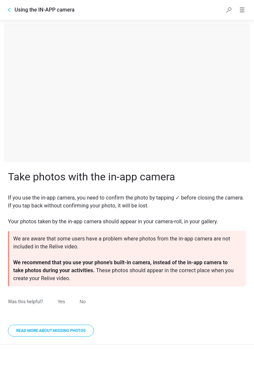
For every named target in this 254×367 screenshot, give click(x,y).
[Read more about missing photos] (51, 331)
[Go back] (9, 10)
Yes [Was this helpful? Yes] (61, 301)
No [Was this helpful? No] (83, 301)
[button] (229, 10)
